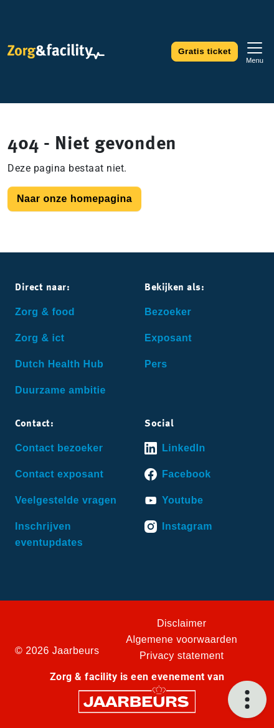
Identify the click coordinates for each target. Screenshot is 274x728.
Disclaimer (182, 623)
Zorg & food (45, 311)
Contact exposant (59, 474)
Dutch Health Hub (59, 364)
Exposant (168, 338)
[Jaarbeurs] (137, 701)
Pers (156, 364)
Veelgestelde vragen (65, 500)
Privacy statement (181, 655)
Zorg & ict (40, 338)
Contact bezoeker (59, 448)
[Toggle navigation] (255, 51)
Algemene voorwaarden (181, 639)
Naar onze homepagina (74, 198)
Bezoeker (167, 311)
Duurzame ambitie (60, 390)
